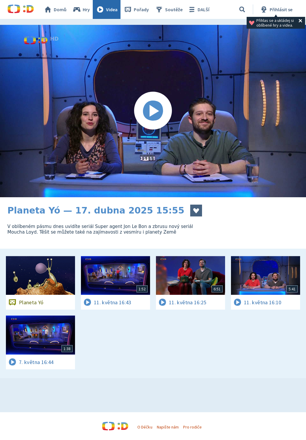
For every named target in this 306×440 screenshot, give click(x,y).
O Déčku (144, 427)
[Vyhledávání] (242, 9)
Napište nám (168, 427)
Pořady (136, 9)
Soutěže (169, 9)
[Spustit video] (153, 111)
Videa (107, 9)
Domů (54, 9)
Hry (81, 9)
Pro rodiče (192, 427)
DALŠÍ (198, 9)
